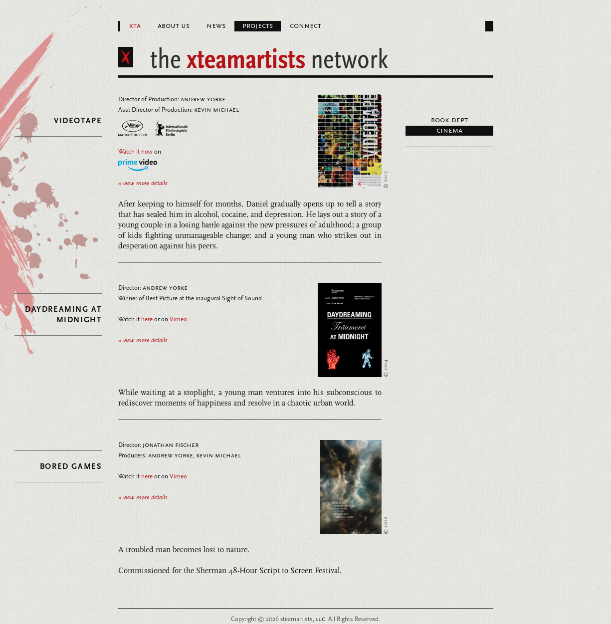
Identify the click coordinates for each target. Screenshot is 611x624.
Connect (305, 26)
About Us (174, 26)
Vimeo (178, 319)
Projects (257, 26)
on (139, 152)
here (147, 319)
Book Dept (449, 120)
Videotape (78, 120)
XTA (135, 26)
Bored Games (71, 466)
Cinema (449, 131)
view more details (142, 183)
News (215, 26)
